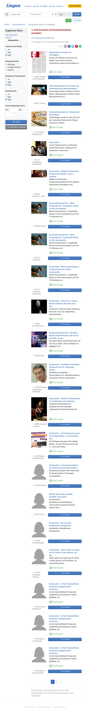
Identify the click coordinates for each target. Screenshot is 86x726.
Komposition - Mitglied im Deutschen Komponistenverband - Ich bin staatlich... (64, 174)
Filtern (16, 122)
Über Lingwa (29, 707)
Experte (11, 70)
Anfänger (11, 64)
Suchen (77, 14)
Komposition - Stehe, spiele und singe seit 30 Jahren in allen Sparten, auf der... (64, 552)
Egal (9, 55)
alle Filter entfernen (16, 127)
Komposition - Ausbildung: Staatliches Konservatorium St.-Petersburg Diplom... (64, 367)
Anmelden (77, 20)
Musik (8, 38)
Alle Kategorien (11, 35)
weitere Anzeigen (56, 127)
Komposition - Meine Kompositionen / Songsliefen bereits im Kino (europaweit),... (64, 269)
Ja (9, 50)
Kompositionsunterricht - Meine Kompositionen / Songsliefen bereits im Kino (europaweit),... (63, 206)
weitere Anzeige (56, 72)
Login (68, 20)
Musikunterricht (19, 25)
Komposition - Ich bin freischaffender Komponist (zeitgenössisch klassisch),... (64, 586)
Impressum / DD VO (60, 707)
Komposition (54, 142)
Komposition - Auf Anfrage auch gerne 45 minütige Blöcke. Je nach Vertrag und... (64, 436)
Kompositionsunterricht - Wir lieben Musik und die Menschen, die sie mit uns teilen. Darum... (63, 335)
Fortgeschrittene (14, 67)
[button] (52, 14)
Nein (9, 52)
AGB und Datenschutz (43, 707)
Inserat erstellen (75, 6)
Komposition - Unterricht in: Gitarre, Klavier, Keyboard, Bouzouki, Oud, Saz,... (63, 303)
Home (6, 25)
